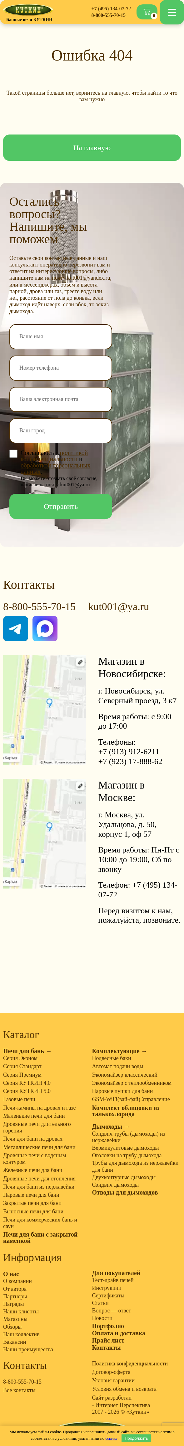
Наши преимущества (28, 1349)
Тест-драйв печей (113, 1280)
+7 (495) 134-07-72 (111, 8)
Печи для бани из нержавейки (38, 1187)
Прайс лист (108, 1340)
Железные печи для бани (32, 1170)
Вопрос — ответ (111, 1310)
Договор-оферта (111, 1372)
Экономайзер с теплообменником (132, 1083)
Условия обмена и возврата (124, 1389)
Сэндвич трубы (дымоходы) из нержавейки (128, 1137)
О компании (17, 1281)
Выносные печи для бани (33, 1211)
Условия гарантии (113, 1380)
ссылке (111, 1438)
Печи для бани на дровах (32, 1139)
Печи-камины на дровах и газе (39, 1108)
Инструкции (107, 1288)
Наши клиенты (21, 1311)
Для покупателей (116, 1273)
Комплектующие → (119, 1051)
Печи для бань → (27, 1051)
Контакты (106, 1347)
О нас (11, 1274)
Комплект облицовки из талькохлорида (126, 1111)
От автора (15, 1289)
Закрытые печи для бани (32, 1203)
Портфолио (108, 1326)
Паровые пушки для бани (122, 1091)
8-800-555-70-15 (109, 15)
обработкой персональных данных (56, 468)
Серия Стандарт (22, 1066)
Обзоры (12, 1327)
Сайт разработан (112, 1398)
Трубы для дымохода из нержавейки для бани (135, 1166)
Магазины (15, 1319)
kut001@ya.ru (118, 606)
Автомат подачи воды (117, 1066)
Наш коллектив (21, 1334)
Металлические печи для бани (39, 1147)
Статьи (100, 1303)
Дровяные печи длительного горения (37, 1127)
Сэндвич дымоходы (115, 1185)
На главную (92, 148)
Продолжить (136, 1438)
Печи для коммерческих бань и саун (40, 1222)
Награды (13, 1304)
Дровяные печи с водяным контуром (34, 1158)
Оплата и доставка (118, 1333)
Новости (102, 1318)
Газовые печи (19, 1099)
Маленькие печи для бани (34, 1116)
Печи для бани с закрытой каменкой (40, 1237)
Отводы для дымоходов (125, 1192)
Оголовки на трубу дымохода (127, 1155)
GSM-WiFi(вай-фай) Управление (131, 1099)
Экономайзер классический (124, 1075)
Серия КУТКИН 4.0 (27, 1083)
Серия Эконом (20, 1058)
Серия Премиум (22, 1075)
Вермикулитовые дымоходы (125, 1148)
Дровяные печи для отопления (39, 1178)
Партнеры (15, 1296)
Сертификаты (108, 1295)
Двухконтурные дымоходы (124, 1177)
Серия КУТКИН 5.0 (27, 1091)
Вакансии (14, 1342)
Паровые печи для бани (31, 1195)
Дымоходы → (111, 1126)
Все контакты (19, 1390)
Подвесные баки (111, 1058)
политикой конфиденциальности (54, 455)
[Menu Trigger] (172, 12)
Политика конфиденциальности (130, 1363)
